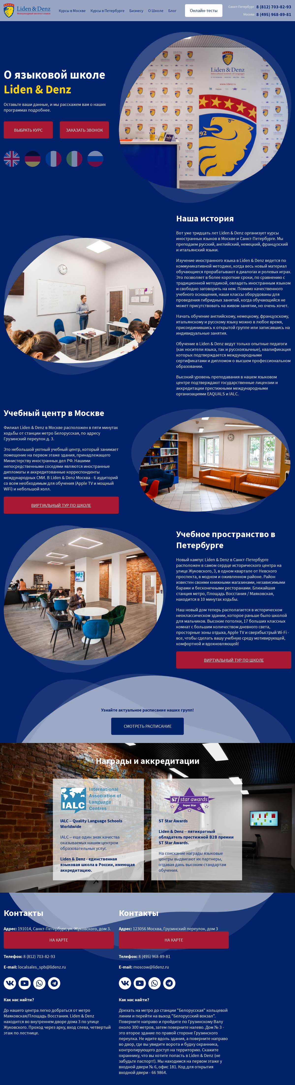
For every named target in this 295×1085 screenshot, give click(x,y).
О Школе (155, 10)
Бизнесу (136, 10)
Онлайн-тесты (203, 10)
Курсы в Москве (72, 10)
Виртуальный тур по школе (61, 505)
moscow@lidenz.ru (151, 967)
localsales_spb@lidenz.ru (42, 967)
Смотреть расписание (147, 726)
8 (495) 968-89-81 (267, 14)
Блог (172, 10)
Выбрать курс (28, 130)
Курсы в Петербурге (107, 10)
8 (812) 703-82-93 (259, 7)
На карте (58, 940)
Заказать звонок (84, 130)
